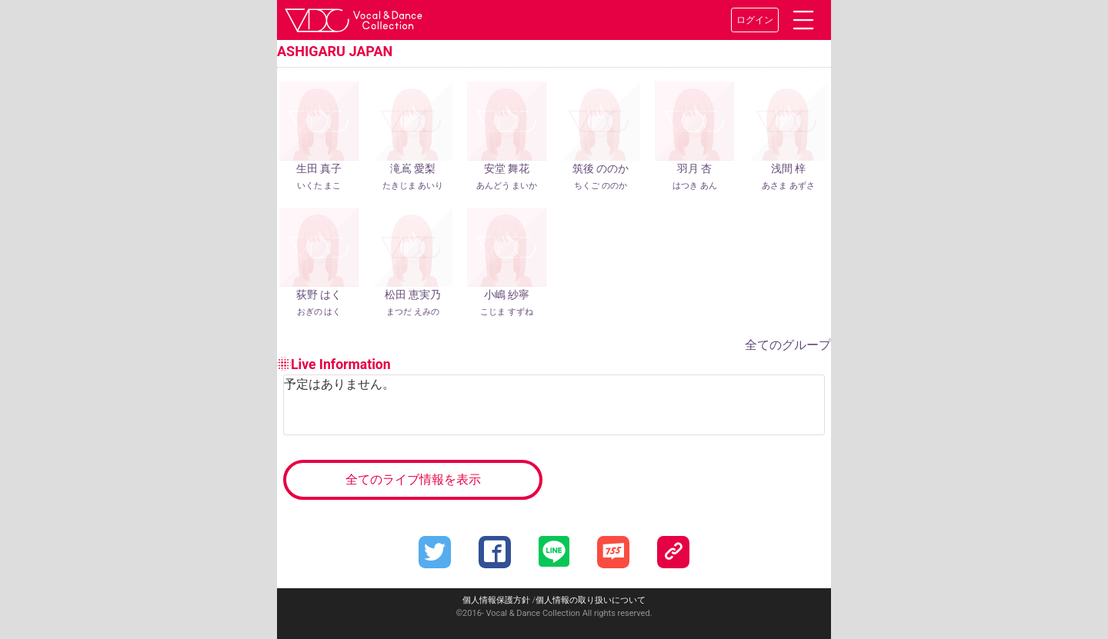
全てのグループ (788, 345)
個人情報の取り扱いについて (591, 600)
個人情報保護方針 (496, 600)
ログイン (754, 20)
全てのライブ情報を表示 (413, 479)
